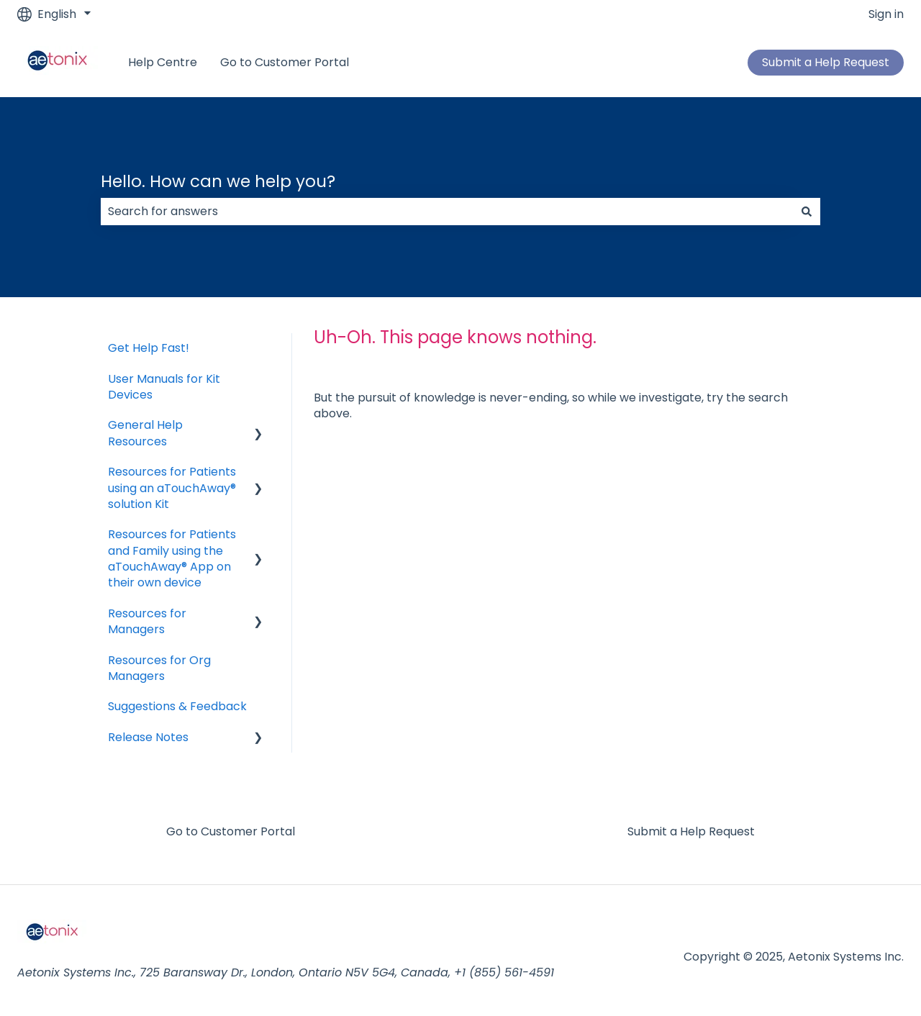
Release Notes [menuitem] (148, 737)
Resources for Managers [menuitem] (147, 621)
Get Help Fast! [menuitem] (148, 348)
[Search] (806, 211)
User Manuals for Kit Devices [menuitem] (164, 387)
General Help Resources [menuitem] (145, 433)
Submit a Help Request (825, 62)
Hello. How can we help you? (218, 181)
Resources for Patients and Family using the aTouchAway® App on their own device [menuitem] (172, 558)
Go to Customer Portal (284, 63)
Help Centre (162, 63)
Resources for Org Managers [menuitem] (159, 668)
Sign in (886, 14)
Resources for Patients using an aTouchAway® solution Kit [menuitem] (172, 487)
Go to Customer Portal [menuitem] (230, 831)
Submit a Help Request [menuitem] (691, 831)
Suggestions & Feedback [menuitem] (177, 706)
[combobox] (447, 211)
